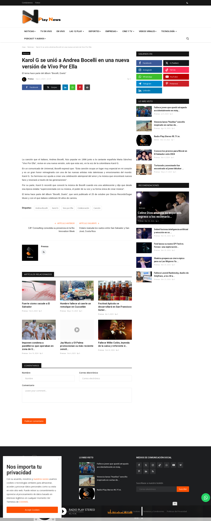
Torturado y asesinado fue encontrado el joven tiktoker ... (169, 167)
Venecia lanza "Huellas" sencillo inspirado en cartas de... (169, 123)
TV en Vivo (46, 31)
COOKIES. (23, 501)
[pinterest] (139, 471)
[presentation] (44, 410)
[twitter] (146, 465)
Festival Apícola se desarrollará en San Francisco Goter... (115, 306)
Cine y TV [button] (128, 31)
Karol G (55, 208)
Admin (156, 140)
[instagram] (153, 465)
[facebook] (139, 465)
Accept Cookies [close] (32, 509)
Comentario (28, 385)
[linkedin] (146, 471)
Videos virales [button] (147, 31)
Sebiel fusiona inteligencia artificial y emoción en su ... (171, 231)
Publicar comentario (34, 421)
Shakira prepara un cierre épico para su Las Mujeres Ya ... (169, 260)
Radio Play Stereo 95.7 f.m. (167, 136)
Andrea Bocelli (41, 208)
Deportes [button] (95, 31)
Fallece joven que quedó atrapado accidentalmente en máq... (170, 109)
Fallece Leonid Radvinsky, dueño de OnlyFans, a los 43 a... (171, 274)
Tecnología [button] (169, 31)
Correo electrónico (88, 372)
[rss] (153, 471)
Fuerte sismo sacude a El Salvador (36, 305)
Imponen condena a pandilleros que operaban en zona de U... (37, 346)
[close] (58, 459)
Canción (97, 208)
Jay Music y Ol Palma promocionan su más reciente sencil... (76, 346)
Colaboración (83, 208)
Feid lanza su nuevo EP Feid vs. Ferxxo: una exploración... (169, 245)
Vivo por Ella (68, 208)
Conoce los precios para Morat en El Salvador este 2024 (170, 152)
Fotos (37, 2)
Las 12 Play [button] (76, 31)
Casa (23, 47)
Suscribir (183, 489)
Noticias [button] (30, 31)
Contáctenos (27, 2)
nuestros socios (41, 479)
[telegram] (180, 465)
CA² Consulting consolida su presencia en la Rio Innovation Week (51, 230)
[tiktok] (159, 465)
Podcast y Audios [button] (35, 38)
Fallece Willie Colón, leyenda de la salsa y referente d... (114, 344)
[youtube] (173, 465)
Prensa (28, 79)
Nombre (26, 372)
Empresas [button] (112, 31)
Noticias (31, 47)
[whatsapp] (166, 465)
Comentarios (31, 365)
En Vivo (61, 31)
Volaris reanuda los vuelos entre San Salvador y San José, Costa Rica (104, 230)
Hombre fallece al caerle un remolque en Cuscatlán (75, 305)
